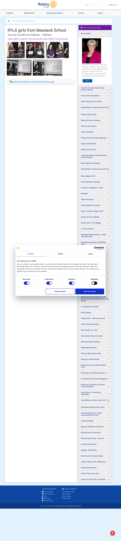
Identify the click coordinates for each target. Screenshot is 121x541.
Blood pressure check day (90, 433)
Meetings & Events (55, 13)
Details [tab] (60, 254)
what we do (29, 13)
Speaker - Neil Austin (89, 450)
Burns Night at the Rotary (90, 163)
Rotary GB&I (66, 494)
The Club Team (48, 494)
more (87, 80)
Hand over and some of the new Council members (93, 385)
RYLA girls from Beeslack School (93, 373)
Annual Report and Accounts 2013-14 (95, 169)
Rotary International (68, 492)
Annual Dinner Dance (89, 468)
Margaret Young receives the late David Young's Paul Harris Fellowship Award (95, 299)
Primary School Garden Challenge (93, 138)
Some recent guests (88, 126)
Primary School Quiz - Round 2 (92, 438)
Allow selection (60, 291)
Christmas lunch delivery (90, 324)
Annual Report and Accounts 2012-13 (95, 107)
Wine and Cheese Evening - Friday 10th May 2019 (93, 235)
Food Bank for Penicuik (90, 307)
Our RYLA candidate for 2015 (92, 188)
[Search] (96, 4)
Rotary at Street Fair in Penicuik (93, 479)
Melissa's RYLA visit (88, 149)
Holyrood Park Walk (88, 144)
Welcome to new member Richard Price (93, 366)
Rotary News (66, 498)
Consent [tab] (30, 254)
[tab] (41, 81)
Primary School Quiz (88, 114)
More (100, 13)
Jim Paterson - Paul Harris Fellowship (91, 393)
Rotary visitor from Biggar (91, 223)
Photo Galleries (47, 492)
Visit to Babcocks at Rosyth (91, 101)
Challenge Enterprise (89, 348)
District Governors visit (90, 473)
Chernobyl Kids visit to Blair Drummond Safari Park (91, 414)
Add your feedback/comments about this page (32, 82)
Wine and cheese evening (90, 342)
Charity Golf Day (87, 132)
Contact (9, 13)
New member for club (89, 330)
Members (113, 5)
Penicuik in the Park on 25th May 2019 (93, 243)
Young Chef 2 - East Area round (93, 318)
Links (44, 496)
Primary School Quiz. (89, 444)
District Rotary (66, 496)
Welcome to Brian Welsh (90, 359)
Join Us (81, 13)
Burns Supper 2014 (88, 176)
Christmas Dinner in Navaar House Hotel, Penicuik (94, 156)
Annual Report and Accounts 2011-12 (95, 400)
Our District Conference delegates (94, 379)
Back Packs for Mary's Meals (92, 456)
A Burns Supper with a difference (93, 462)
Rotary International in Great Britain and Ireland (66, 506)
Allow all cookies (90, 291)
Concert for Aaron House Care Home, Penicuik (92, 89)
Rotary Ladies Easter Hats (91, 353)
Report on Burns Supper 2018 (92, 211)
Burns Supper (86, 312)
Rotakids (84, 194)
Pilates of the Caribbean (90, 217)
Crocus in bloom (87, 229)
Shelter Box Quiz (87, 199)
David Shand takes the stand (91, 336)
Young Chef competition (90, 96)
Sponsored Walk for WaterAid (92, 427)
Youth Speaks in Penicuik (90, 182)
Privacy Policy (47, 500)
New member (86, 33)
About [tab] (90, 254)
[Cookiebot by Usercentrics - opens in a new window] (95, 248)
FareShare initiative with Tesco (92, 407)
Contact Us (46, 498)
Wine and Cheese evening (90, 120)
